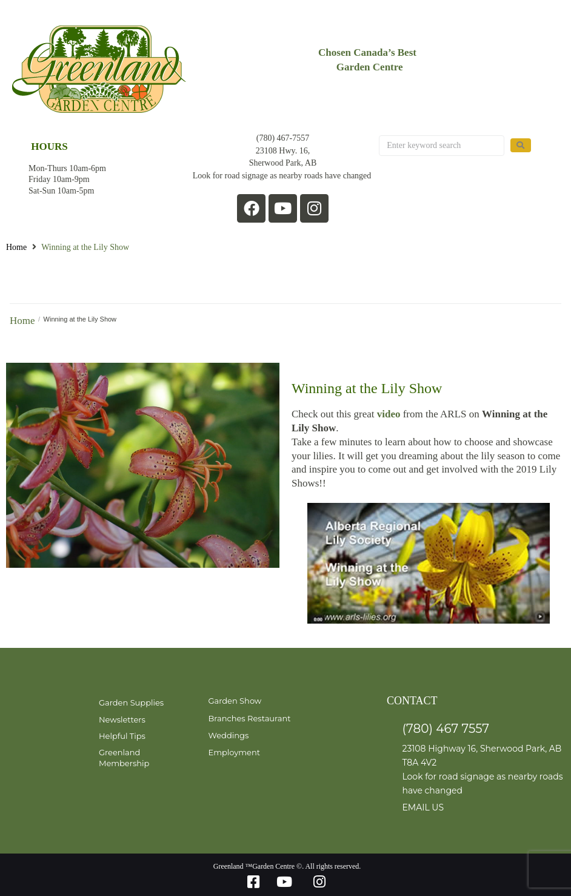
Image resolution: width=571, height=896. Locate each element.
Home (16, 247)
